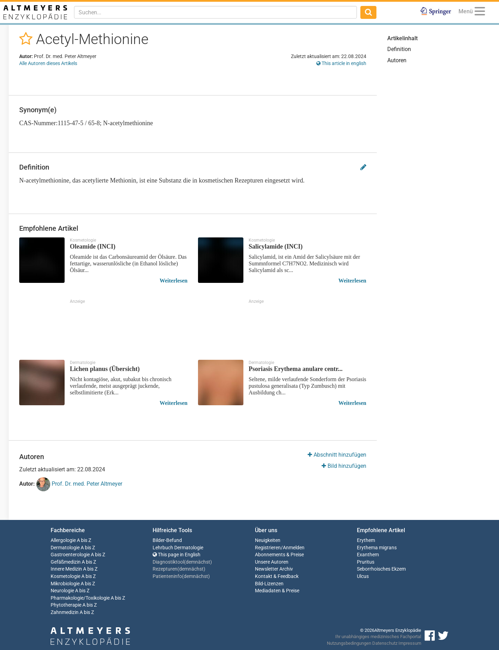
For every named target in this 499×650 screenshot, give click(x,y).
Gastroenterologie (70, 555)
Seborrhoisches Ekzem (381, 569)
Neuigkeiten (267, 540)
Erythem (366, 540)
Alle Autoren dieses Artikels (48, 63)
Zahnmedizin (65, 612)
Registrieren (268, 548)
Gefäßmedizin (66, 562)
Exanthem (368, 555)
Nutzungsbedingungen (349, 643)
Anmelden (293, 548)
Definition (399, 49)
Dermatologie (65, 548)
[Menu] (480, 12)
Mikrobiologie (65, 584)
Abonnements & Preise (279, 555)
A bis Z (84, 540)
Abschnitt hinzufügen (337, 454)
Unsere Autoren (271, 562)
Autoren (396, 60)
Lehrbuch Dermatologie (178, 548)
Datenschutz (384, 643)
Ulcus (363, 576)
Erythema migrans (377, 548)
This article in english (341, 63)
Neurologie (62, 591)
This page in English (176, 555)
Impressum (409, 643)
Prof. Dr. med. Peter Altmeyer (79, 484)
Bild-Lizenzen (269, 584)
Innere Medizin (66, 569)
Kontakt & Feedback (277, 576)
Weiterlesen (174, 281)
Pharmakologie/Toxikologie (80, 598)
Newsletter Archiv (274, 569)
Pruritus (365, 562)
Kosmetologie (65, 576)
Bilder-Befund (167, 540)
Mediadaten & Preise (277, 591)
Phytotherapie (66, 605)
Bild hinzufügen (344, 466)
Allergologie (63, 540)
